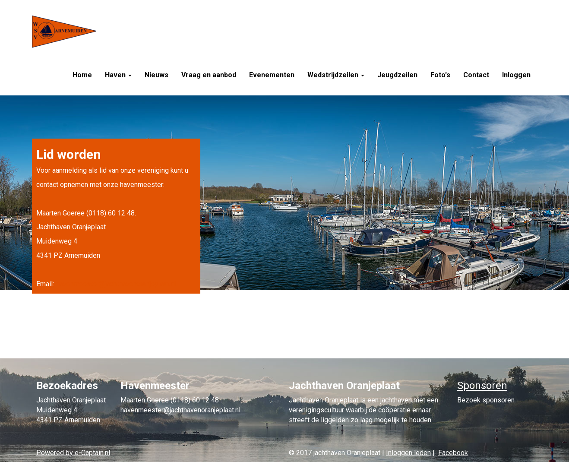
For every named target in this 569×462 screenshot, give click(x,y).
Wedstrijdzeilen (335, 75)
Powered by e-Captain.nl (73, 453)
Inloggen (516, 75)
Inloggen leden (408, 453)
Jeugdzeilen (397, 75)
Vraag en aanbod (208, 75)
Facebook (453, 453)
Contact (476, 75)
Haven (118, 75)
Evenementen (271, 75)
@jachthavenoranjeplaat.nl (116, 284)
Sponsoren (482, 386)
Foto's (440, 75)
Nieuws (156, 75)
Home (82, 75)
